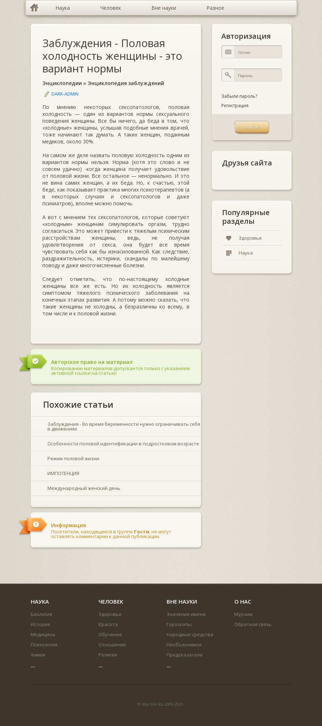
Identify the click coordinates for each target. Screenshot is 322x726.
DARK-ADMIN (65, 94)
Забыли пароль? (239, 96)
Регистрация (234, 105)
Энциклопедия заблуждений (126, 83)
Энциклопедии (62, 83)
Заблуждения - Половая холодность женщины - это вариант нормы (112, 55)
